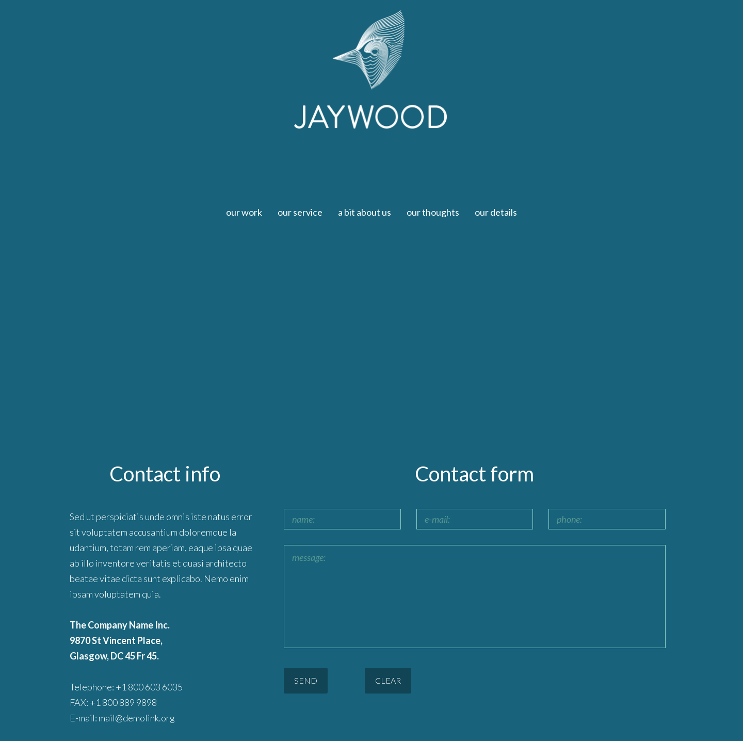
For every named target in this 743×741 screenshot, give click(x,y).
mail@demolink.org (137, 717)
